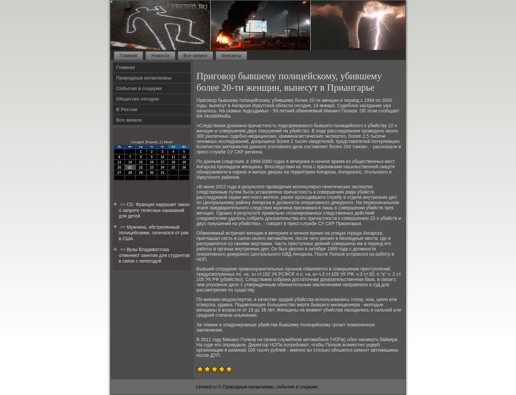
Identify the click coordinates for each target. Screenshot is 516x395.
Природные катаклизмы (143, 78)
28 (130, 172)
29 (141, 172)
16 (151, 162)
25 (173, 167)
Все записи (195, 55)
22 (141, 167)
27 (119, 172)
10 (162, 157)
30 (151, 172)
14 (130, 162)
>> (123, 204)
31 (162, 172)
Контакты (231, 55)
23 (151, 167)
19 (184, 162)
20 (119, 167)
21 (130, 167)
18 (173, 162)
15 (141, 162)
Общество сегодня (137, 99)
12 (184, 157)
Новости (160, 55)
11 (173, 157)
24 (162, 167)
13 (119, 162)
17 (162, 162)
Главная (128, 55)
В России (126, 109)
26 (184, 167)
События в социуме (139, 88)
